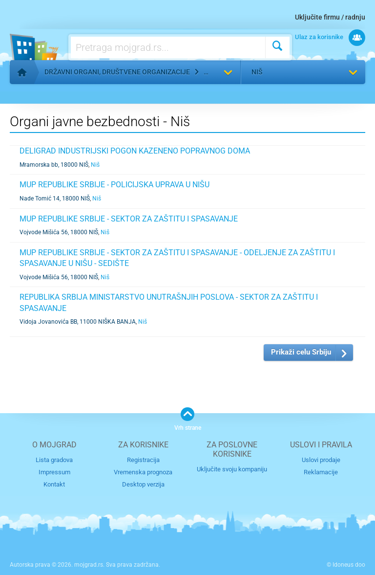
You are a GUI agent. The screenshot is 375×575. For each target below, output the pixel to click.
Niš (256, 72)
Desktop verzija (143, 484)
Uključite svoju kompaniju (232, 469)
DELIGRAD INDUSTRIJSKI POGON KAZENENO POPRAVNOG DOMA (135, 150)
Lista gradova (54, 460)
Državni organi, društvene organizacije (117, 72)
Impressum (54, 472)
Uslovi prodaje (321, 460)
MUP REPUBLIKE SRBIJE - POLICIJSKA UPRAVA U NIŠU (114, 184)
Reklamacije (321, 472)
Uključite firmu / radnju (330, 17)
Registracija (143, 460)
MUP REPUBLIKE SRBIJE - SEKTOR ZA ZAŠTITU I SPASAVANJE (129, 218)
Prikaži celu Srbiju (301, 352)
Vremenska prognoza (143, 472)
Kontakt (54, 484)
